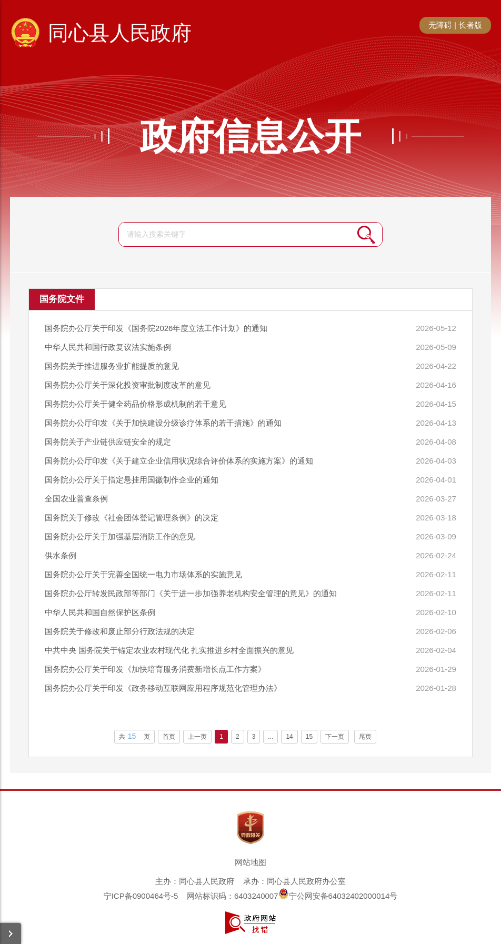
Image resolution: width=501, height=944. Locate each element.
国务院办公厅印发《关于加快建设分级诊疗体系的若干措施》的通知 (163, 422)
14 (289, 736)
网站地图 (250, 862)
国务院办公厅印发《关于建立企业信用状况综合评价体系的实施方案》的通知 (179, 460)
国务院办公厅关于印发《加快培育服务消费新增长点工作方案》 (155, 669)
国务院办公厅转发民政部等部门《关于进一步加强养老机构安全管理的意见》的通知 (191, 593)
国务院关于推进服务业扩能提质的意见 (112, 365)
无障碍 (440, 25)
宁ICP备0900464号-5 (141, 895)
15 (309, 736)
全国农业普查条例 (76, 498)
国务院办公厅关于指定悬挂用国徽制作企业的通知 (131, 479)
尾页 (365, 736)
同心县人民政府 (120, 33)
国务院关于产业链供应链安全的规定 (108, 441)
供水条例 (60, 555)
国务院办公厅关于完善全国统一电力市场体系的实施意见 (143, 574)
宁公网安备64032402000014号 (338, 895)
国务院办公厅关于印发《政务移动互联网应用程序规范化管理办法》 (163, 688)
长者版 (470, 25)
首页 (169, 736)
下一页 (334, 736)
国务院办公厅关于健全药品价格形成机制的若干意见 (135, 403)
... (270, 736)
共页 (135, 736)
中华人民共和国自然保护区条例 (100, 612)
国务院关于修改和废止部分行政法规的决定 (120, 631)
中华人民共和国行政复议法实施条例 (108, 347)
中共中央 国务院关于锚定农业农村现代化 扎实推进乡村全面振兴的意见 (169, 650)
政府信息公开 (250, 136)
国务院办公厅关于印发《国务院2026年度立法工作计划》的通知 (156, 328)
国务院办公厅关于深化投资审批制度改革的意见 (128, 384)
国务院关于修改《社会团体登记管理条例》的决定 (131, 517)
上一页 (197, 736)
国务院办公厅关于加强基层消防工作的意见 (120, 536)
